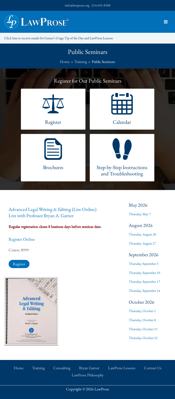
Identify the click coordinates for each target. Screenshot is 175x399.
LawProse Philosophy (88, 374)
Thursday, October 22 (143, 338)
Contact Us (152, 367)
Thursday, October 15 (143, 329)
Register (53, 122)
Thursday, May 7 (140, 214)
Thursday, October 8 (142, 320)
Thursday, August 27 (142, 243)
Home (18, 367)
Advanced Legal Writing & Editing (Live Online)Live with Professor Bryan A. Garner (52, 212)
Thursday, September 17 (144, 281)
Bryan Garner (89, 367)
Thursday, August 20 (142, 234)
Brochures (53, 167)
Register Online (22, 239)
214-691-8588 (100, 5)
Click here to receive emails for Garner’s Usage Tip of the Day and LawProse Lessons (58, 38)
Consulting (61, 367)
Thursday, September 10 (144, 272)
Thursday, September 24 (144, 290)
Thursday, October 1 (142, 311)
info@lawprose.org (77, 5)
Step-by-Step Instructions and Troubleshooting (122, 170)
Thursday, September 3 (143, 263)
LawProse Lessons (121, 367)
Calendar (122, 122)
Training (38, 367)
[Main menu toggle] (166, 22)
